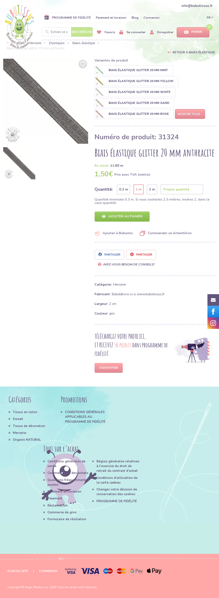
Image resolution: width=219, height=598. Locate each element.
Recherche (82, 32)
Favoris (106, 32)
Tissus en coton (25, 412)
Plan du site (17, 571)
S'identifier (108, 368)
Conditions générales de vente (66, 463)
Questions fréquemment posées (66, 482)
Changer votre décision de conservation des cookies (116, 491)
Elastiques (57, 43)
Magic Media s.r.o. (37, 587)
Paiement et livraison (111, 18)
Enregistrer (161, 32)
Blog (135, 18)
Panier (193, 32)
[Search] (67, 32)
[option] (45, 101)
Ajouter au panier (122, 216)
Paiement (55, 498)
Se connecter (132, 32)
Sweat (18, 419)
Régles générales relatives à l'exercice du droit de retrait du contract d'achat (117, 466)
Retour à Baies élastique (194, 52)
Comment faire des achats (67, 473)
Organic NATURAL (27, 440)
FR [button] (209, 18)
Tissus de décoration (29, 426)
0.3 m (123, 189)
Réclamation (57, 505)
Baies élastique (83, 43)
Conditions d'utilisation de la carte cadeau (117, 480)
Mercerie (34, 43)
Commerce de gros (62, 512)
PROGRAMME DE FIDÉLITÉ (67, 17)
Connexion (152, 18)
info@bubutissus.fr (197, 5)
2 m (152, 189)
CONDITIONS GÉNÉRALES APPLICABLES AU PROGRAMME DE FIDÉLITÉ (85, 417)
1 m (139, 189)
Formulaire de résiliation (66, 519)
